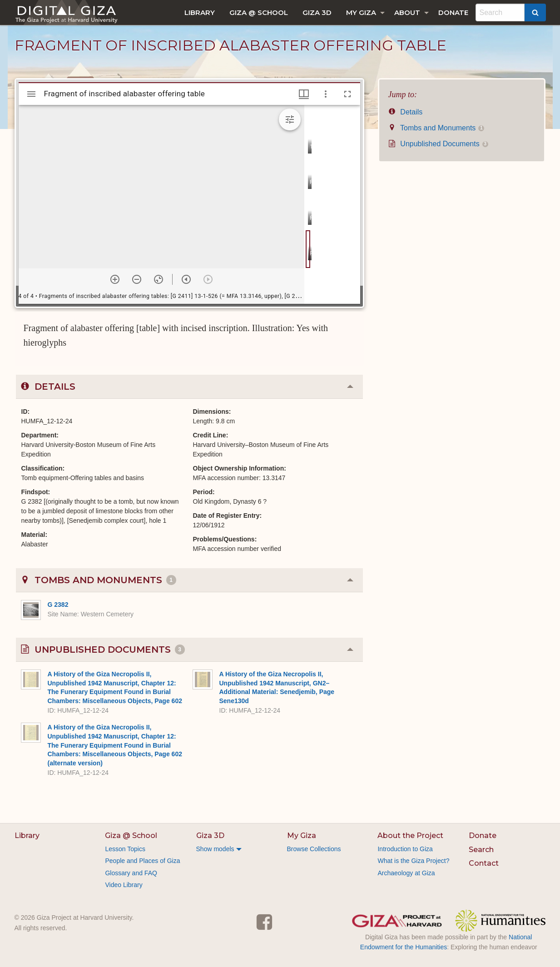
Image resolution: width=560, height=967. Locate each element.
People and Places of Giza (142, 860)
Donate (453, 12)
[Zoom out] (137, 279)
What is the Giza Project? (413, 860)
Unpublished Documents (438, 144)
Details (405, 112)
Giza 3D (317, 12)
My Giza (361, 12)
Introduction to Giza (404, 849)
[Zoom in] (115, 279)
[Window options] (326, 94)
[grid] (332, 204)
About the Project (410, 835)
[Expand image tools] (290, 119)
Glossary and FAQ (131, 873)
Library (199, 12)
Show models (215, 849)
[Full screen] (347, 94)
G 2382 (58, 604)
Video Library (123, 884)
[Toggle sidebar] (31, 94)
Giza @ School (258, 12)
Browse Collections (314, 849)
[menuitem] (199, 12)
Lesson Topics (125, 849)
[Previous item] (186, 279)
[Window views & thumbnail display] (304, 94)
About (407, 12)
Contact (484, 863)
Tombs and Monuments (436, 128)
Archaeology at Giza (406, 873)
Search (481, 849)
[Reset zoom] (158, 279)
